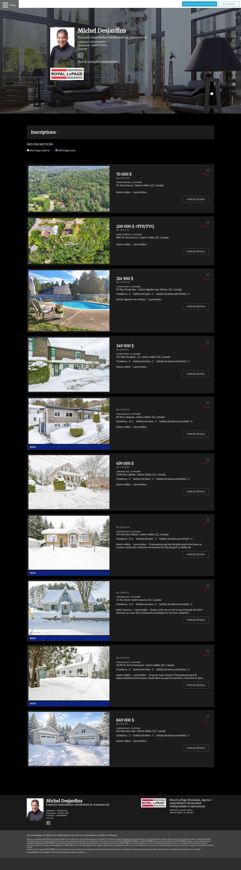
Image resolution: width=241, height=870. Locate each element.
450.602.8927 (98, 41)
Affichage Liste (65, 150)
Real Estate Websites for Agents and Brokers (69, 852)
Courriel (82, 48)
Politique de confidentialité (57, 835)
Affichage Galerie (38, 150)
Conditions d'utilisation (107, 835)
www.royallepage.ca (35, 835)
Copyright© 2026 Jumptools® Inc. (39, 852)
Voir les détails (196, 199)
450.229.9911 (99, 45)
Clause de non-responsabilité (83, 835)
